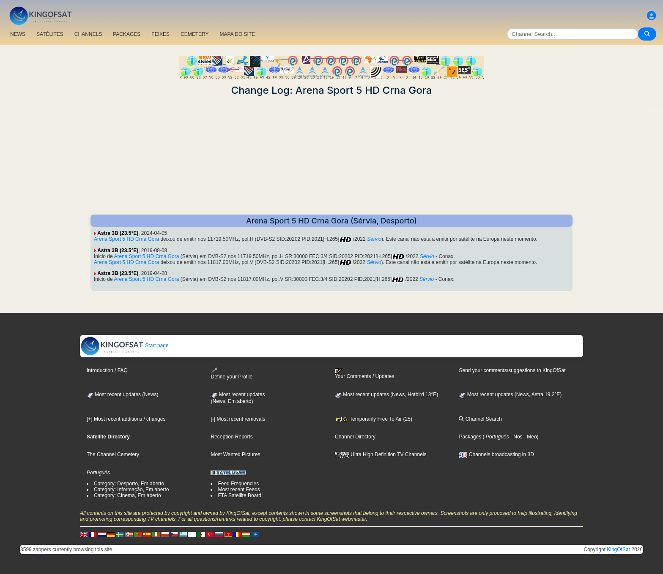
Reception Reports (231, 437)
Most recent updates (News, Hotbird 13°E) (386, 394)
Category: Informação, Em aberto (131, 489)
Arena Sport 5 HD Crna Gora (126, 239)
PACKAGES (126, 34)
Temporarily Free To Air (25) (373, 419)
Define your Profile (231, 373)
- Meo (530, 437)
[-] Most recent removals (238, 419)
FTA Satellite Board (239, 495)
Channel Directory (355, 437)
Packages (470, 437)
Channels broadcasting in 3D (496, 454)
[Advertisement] (331, 155)
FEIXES (160, 34)
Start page (124, 345)
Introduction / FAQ (107, 370)
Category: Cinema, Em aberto (127, 495)
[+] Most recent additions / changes (126, 419)
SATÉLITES (49, 34)
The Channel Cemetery (113, 454)
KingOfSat (618, 549)
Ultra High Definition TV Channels (381, 454)
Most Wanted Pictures (235, 454)
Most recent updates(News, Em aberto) (238, 398)
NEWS (17, 34)
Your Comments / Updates (364, 373)
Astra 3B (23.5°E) (117, 233)
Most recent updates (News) (122, 394)
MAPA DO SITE (237, 34)
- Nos (516, 437)
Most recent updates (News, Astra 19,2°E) (510, 394)
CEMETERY (194, 34)
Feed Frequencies (238, 484)
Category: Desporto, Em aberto (129, 484)
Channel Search (480, 419)
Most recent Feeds (239, 489)
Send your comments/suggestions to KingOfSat (512, 370)
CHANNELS (88, 34)
